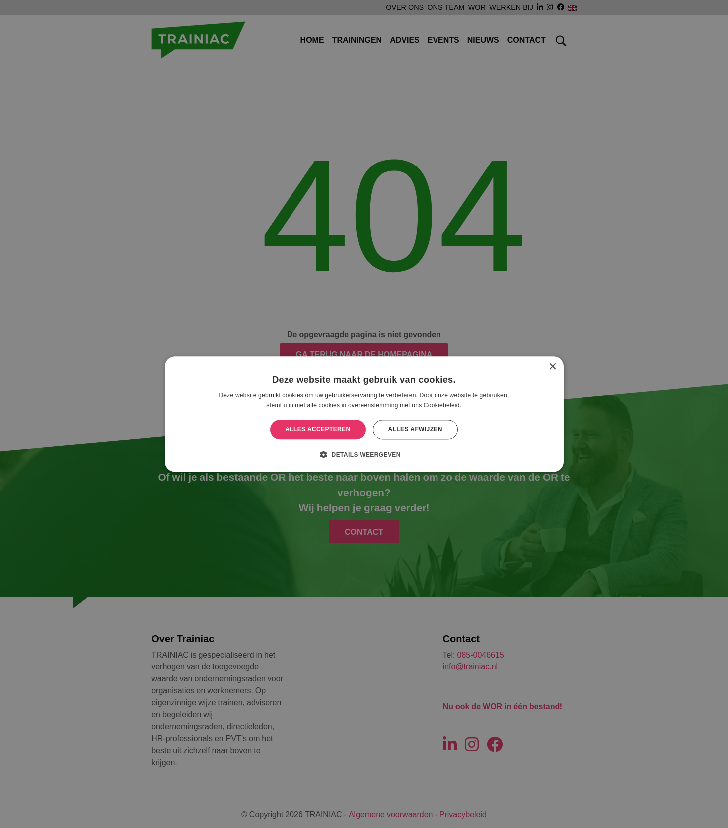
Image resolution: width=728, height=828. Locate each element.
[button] (364, 454)
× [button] (552, 367)
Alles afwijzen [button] (415, 429)
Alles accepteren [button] (317, 429)
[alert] (364, 414)
